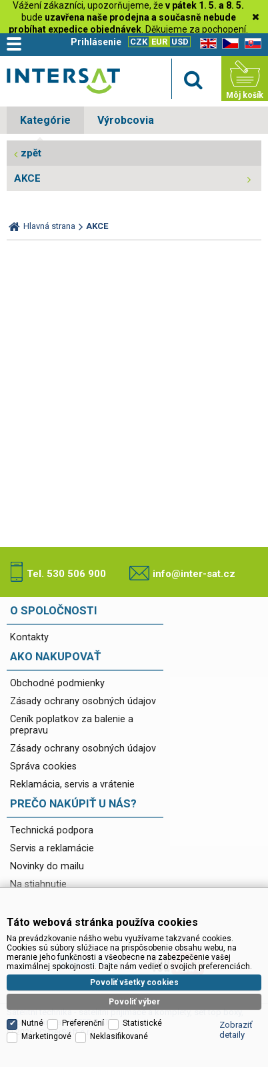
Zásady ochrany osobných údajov (83, 701)
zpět (31, 153)
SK (250, 44)
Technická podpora (51, 830)
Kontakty (29, 637)
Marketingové (46, 1036)
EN (206, 44)
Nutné (32, 1023)
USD (180, 42)
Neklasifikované (119, 1036)
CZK (138, 42)
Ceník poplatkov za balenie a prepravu (71, 725)
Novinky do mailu (47, 866)
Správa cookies (43, 766)
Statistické (142, 1023)
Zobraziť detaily (236, 1030)
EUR (159, 42)
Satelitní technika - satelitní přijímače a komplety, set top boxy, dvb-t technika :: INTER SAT (63, 81)
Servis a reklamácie (52, 848)
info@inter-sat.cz (194, 574)
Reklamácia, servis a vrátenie (72, 784)
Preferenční (83, 1023)
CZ (228, 44)
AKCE (27, 178)
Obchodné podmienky (57, 683)
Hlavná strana (49, 226)
